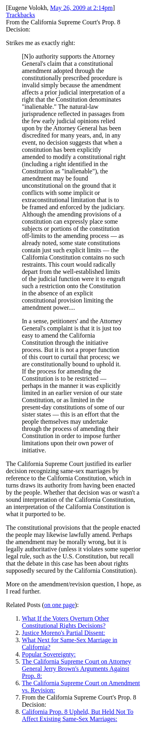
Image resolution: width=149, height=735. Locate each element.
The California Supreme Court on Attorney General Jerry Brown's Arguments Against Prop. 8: (76, 668)
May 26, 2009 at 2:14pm (81, 7)
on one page (59, 604)
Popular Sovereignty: (49, 654)
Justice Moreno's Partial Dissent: (63, 632)
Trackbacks (20, 15)
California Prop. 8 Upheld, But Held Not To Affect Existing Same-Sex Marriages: (78, 715)
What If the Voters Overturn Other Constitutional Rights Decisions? (65, 622)
